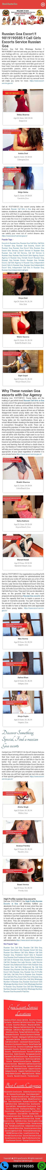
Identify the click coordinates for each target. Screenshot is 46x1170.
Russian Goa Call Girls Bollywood (17, 967)
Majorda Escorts (28, 1074)
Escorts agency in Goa (13, 1131)
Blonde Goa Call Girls (19, 1099)
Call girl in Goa (10, 1123)
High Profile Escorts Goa (31, 1138)
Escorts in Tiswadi (11, 1037)
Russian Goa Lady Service (21, 962)
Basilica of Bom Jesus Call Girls (16, 1020)
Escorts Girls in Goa (15, 1128)
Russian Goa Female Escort (13, 260)
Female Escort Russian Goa (33, 258)
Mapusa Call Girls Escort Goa (24, 1027)
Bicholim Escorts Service (30, 1039)
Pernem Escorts (26, 1049)
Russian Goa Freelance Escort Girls (20, 957)
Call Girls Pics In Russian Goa (23, 974)
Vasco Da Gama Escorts (15, 1059)
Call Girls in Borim (12, 1042)
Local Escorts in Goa (31, 1133)
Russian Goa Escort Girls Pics (15, 979)
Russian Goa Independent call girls (15, 270)
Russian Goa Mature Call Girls (16, 952)
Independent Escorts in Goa (23, 1119)
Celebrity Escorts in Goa (32, 1092)
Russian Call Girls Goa (33, 948)
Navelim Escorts (20, 1076)
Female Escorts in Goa (13, 1136)
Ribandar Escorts (20, 1069)
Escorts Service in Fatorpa (30, 1035)
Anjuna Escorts (34, 1056)
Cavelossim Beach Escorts (30, 1042)
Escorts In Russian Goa (10, 243)
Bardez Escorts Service (22, 1061)
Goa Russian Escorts (14, 1140)
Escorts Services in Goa (32, 1136)
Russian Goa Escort (30, 1101)
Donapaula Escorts (33, 1054)
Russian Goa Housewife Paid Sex (16, 991)
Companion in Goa (23, 1123)
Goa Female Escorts (23, 1111)
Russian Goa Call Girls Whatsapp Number (26, 989)
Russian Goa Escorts (25, 246)
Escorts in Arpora (19, 1025)
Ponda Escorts (33, 1076)
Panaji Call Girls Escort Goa (29, 1032)
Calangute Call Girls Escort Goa (30, 1037)
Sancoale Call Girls (13, 1039)
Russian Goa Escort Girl (13, 950)
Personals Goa (27, 1116)
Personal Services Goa (31, 1131)
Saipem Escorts (34, 1069)
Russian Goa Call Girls (28, 243)
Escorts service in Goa (32, 1128)
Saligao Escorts (11, 1071)
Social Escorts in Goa (13, 1138)
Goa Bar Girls (34, 1114)
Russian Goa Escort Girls (23, 248)
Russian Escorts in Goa (20, 1097)
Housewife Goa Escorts (13, 1092)
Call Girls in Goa (24, 1104)
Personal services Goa (12, 1116)
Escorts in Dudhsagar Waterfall (29, 1047)
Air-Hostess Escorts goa (16, 1094)
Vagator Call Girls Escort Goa (29, 1071)
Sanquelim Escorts (11, 1049)
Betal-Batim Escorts (13, 1074)
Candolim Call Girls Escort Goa (16, 1056)
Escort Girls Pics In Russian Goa (30, 977)
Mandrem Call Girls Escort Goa (29, 1064)
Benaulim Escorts (12, 1035)
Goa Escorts (35, 1104)
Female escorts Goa (16, 1126)
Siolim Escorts (19, 1054)
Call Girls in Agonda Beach (23, 1030)
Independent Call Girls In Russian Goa (28, 268)
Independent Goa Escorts (26, 1106)
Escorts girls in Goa (35, 1121)
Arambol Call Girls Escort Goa (24, 1022)
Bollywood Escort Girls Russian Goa (28, 965)
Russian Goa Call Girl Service (14, 253)
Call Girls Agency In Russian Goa (20, 263)
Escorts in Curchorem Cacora (16, 1044)
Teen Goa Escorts (15, 1101)
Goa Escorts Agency (28, 1109)
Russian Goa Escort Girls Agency (25, 255)
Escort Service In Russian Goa (31, 251)
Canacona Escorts (19, 1052)
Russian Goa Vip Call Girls (24, 970)
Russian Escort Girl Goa (32, 950)
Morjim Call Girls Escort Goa (15, 1066)
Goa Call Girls (11, 1106)
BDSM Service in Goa (14, 1133)
